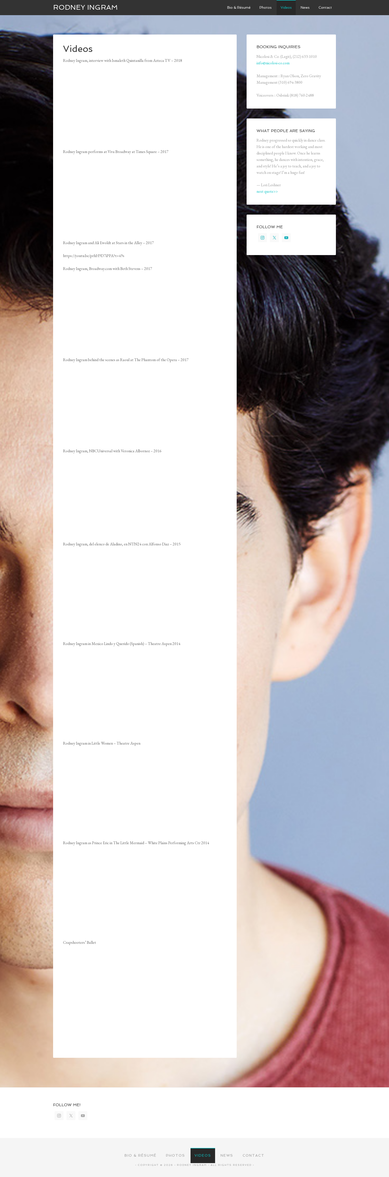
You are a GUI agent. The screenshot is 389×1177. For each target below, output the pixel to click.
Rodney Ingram (85, 7)
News (227, 1155)
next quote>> (267, 191)
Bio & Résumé (141, 1155)
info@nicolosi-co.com (273, 63)
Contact (253, 1155)
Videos (202, 1155)
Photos (175, 1155)
